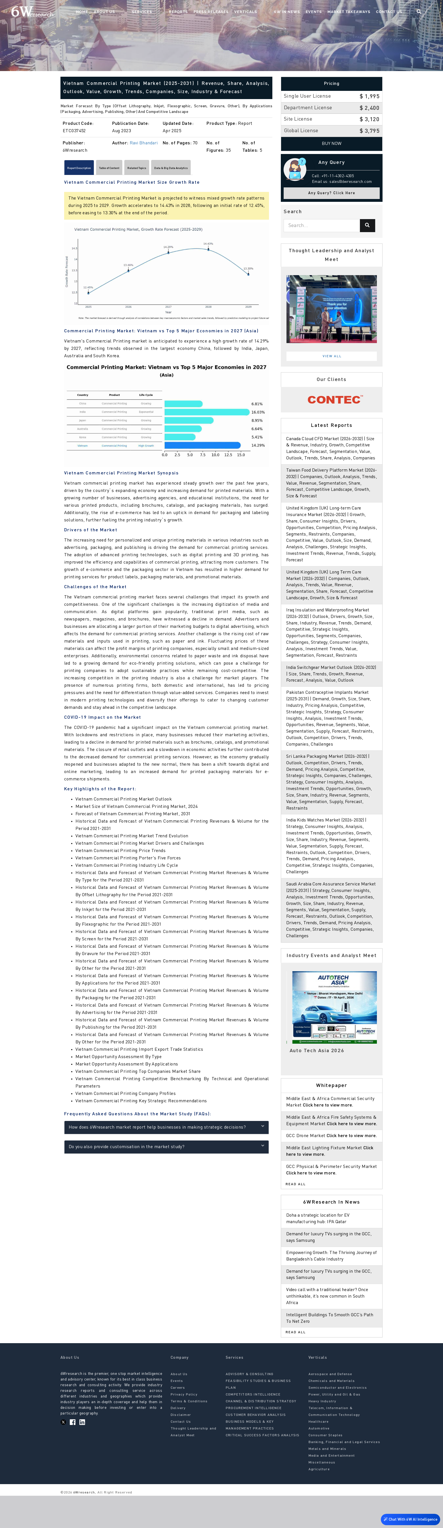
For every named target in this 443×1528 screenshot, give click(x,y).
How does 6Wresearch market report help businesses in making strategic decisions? (166, 1129)
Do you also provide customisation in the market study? (166, 1149)
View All (332, 356)
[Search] (367, 225)
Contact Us (399, 13)
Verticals (267, 13)
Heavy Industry (322, 1434)
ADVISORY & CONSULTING (249, 1407)
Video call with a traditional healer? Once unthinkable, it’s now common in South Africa (329, 1328)
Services (175, 13)
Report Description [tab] (87, 169)
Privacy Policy (184, 1427)
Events (324, 13)
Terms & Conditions (189, 1434)
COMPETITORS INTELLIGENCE (253, 1427)
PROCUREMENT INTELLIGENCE (254, 1441)
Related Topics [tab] (177, 169)
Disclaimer (181, 1447)
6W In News (297, 13)
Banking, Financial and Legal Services (344, 1474)
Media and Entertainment (332, 1488)
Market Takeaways (359, 13)
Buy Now (332, 144)
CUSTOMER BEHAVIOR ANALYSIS (256, 1447)
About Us (148, 13)
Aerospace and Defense (330, 1407)
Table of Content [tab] (134, 169)
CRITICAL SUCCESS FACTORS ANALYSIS (263, 1468)
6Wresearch (83, 1525)
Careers (178, 1420)
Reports (199, 13)
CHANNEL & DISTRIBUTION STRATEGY (261, 1434)
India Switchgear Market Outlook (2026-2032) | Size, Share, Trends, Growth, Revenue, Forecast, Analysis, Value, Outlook (331, 687)
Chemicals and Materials (332, 1413)
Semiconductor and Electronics (338, 1420)
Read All (296, 1216)
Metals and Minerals (328, 1481)
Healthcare (319, 1454)
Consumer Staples (326, 1468)
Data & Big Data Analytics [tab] (228, 169)
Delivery (178, 1441)
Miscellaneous (322, 1495)
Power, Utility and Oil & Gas (335, 1427)
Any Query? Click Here (331, 193)
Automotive (319, 1461)
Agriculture (319, 1502)
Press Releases (232, 13)
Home (126, 13)
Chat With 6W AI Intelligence (409, 1518)
